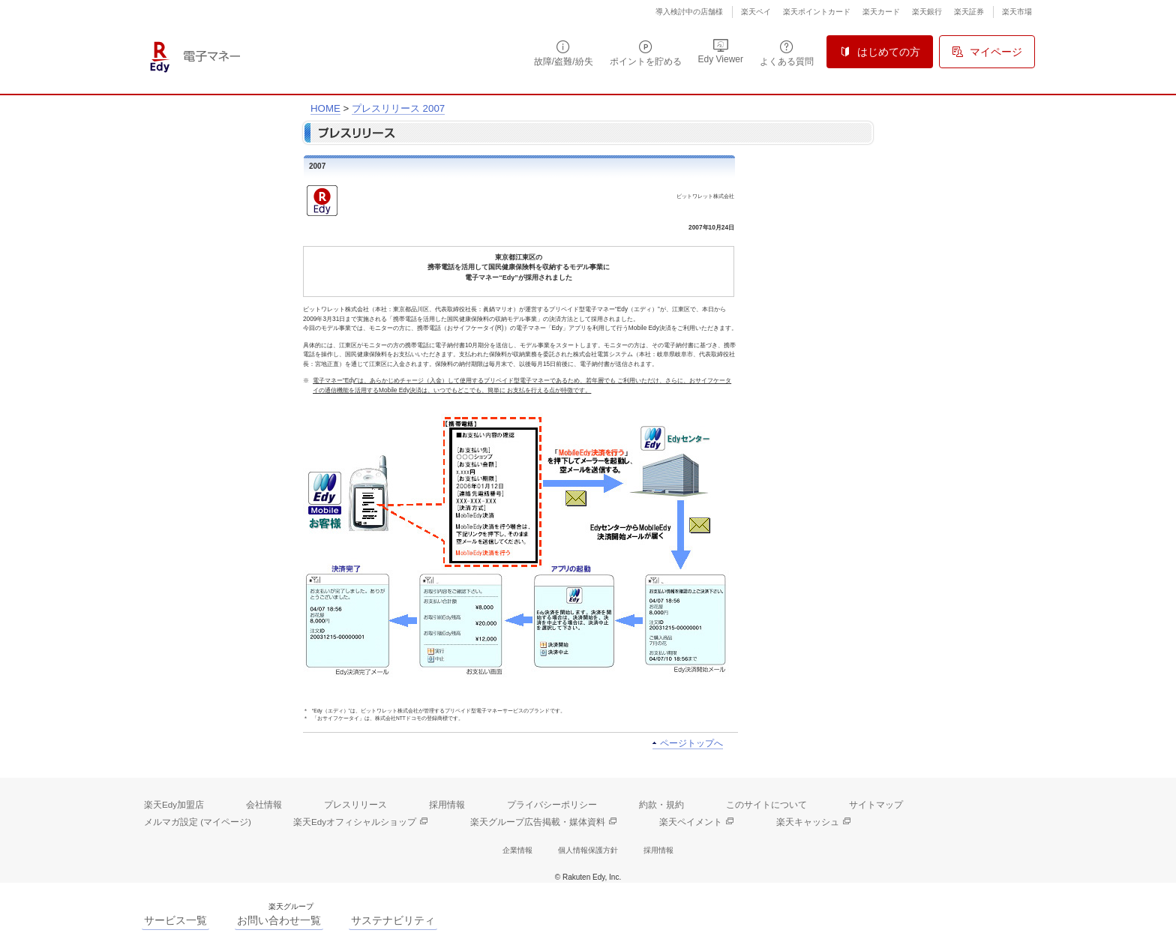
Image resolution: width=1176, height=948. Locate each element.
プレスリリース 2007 (398, 108)
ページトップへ (691, 743)
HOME (325, 108)
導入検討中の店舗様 (689, 12)
